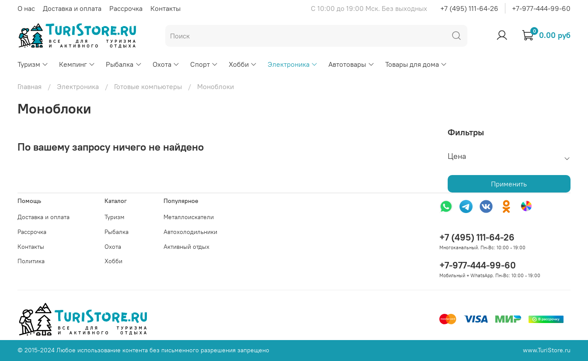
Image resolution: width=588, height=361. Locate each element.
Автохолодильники (190, 232)
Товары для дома (416, 64)
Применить (509, 183)
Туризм (33, 64)
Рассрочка (126, 8)
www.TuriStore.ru (547, 350)
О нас (26, 8)
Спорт (204, 64)
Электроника (293, 64)
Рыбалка (124, 64)
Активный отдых (186, 247)
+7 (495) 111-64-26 (469, 8)
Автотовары (351, 64)
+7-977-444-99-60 (541, 8)
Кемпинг (77, 64)
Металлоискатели (189, 217)
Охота (166, 64)
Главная (29, 86)
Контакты (165, 8)
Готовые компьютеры (148, 86)
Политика (31, 261)
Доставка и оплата (72, 8)
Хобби (243, 64)
